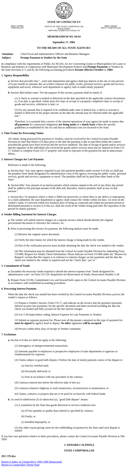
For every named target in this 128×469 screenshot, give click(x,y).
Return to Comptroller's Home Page (20, 464)
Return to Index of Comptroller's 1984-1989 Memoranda (31, 461)
